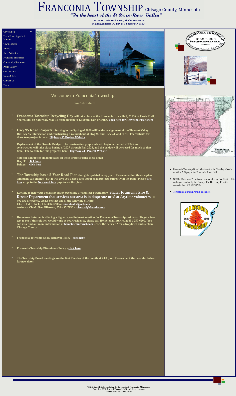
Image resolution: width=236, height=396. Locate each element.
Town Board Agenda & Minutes (14, 38)
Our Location (9, 71)
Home (6, 85)
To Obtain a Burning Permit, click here (191, 191)
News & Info (9, 76)
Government (9, 31)
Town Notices (10, 44)
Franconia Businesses (13, 57)
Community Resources (14, 62)
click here (35, 161)
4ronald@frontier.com (91, 207)
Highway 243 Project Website (88, 150)
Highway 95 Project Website (67, 137)
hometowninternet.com (78, 224)
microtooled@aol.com (76, 204)
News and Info (47, 182)
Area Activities (10, 53)
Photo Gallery (10, 66)
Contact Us (8, 80)
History (7, 48)
